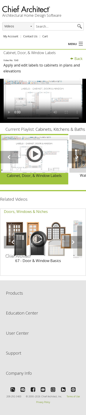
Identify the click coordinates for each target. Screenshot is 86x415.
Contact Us (30, 36)
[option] (34, 159)
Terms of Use (73, 396)
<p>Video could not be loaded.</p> (43, 101)
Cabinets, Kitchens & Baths (60, 129)
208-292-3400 (13, 396)
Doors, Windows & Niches (26, 211)
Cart (45, 36)
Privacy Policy (43, 402)
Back (76, 58)
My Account (10, 36)
